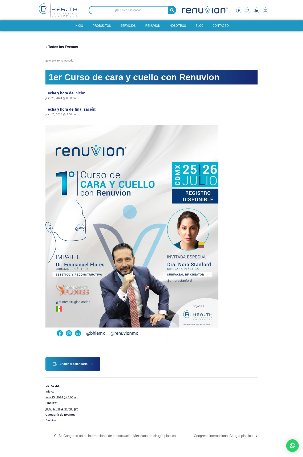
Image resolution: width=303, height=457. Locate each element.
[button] (292, 445)
